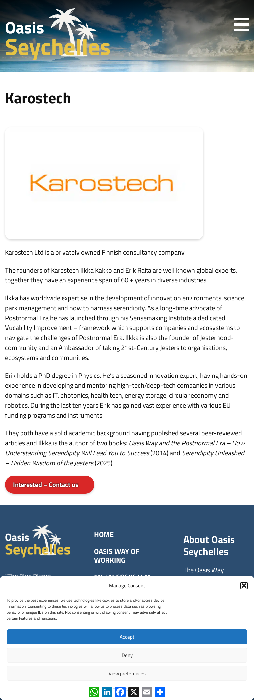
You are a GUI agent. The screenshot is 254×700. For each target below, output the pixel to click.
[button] (244, 585)
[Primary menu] (238, 24)
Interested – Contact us (45, 484)
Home (104, 534)
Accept (127, 637)
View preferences (127, 673)
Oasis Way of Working (116, 556)
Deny (127, 655)
